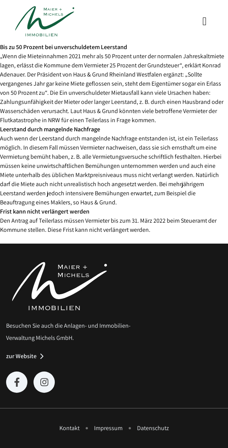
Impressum (108, 428)
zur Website (21, 356)
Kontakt (69, 428)
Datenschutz (153, 428)
